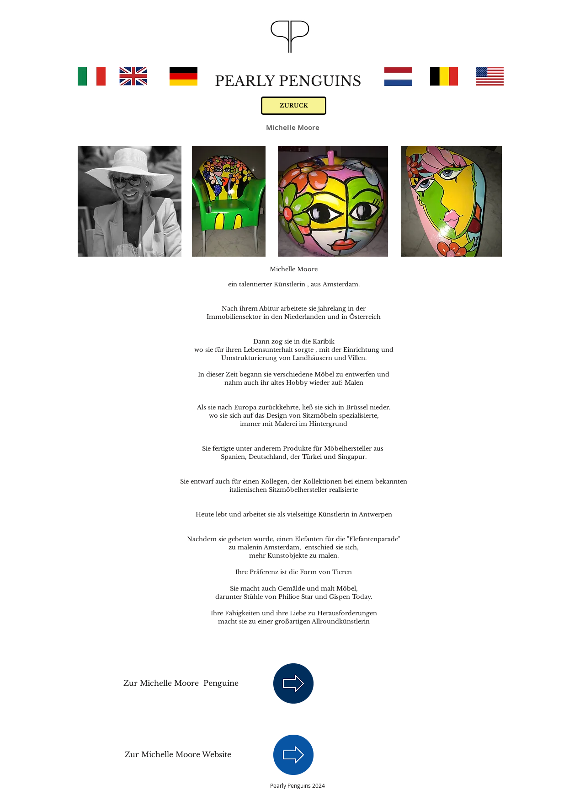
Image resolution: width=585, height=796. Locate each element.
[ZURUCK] (293, 106)
